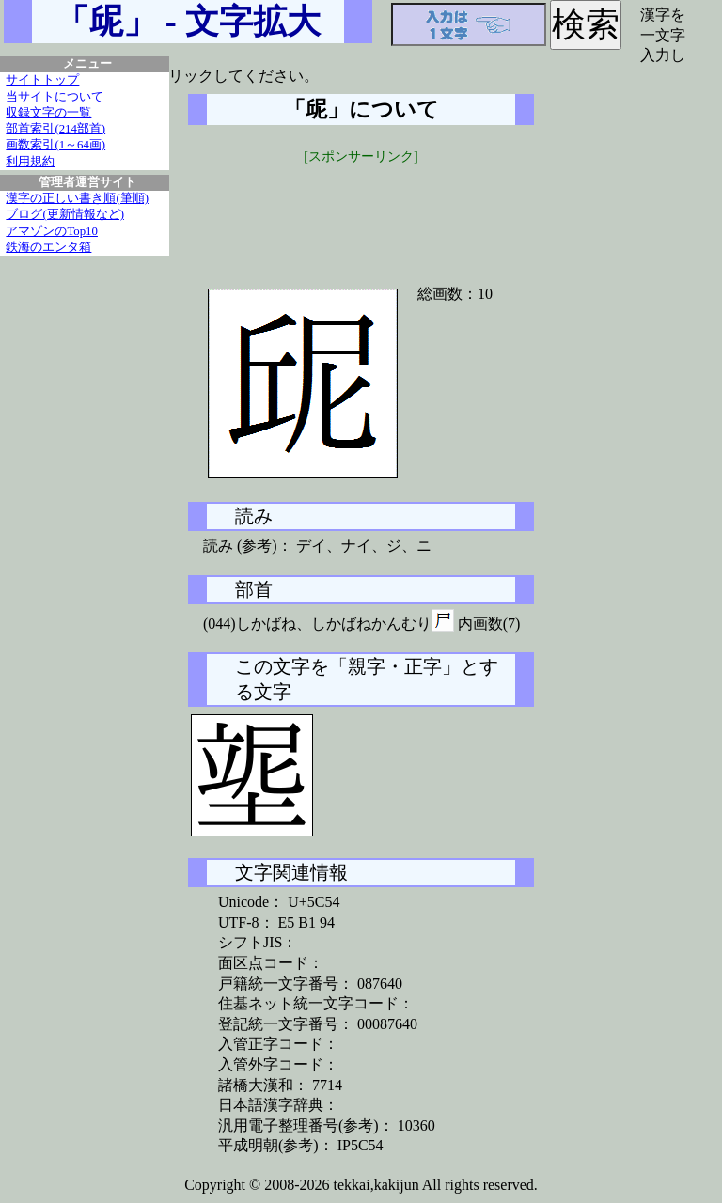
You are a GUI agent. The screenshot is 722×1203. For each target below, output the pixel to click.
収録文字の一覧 (48, 112)
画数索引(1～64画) (55, 144)
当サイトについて (54, 96)
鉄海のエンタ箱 (48, 247)
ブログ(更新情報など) (65, 214)
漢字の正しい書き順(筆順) (77, 198)
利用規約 (30, 161)
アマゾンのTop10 (52, 231)
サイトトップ (42, 79)
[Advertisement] (361, 213)
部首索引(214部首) (55, 128)
